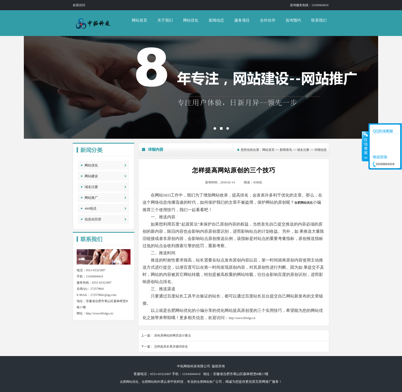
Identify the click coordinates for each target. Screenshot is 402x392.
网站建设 (91, 176)
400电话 (90, 208)
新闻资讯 (286, 150)
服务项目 (242, 20)
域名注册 (91, 187)
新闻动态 (216, 20)
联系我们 (319, 20)
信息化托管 (93, 219)
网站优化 (190, 20)
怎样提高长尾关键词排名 (171, 346)
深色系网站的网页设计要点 (172, 335)
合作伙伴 (267, 20)
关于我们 (165, 20)
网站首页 (139, 20)
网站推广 (91, 198)
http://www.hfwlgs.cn (242, 318)
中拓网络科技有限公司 (201, 87)
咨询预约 (293, 20)
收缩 (365, 146)
